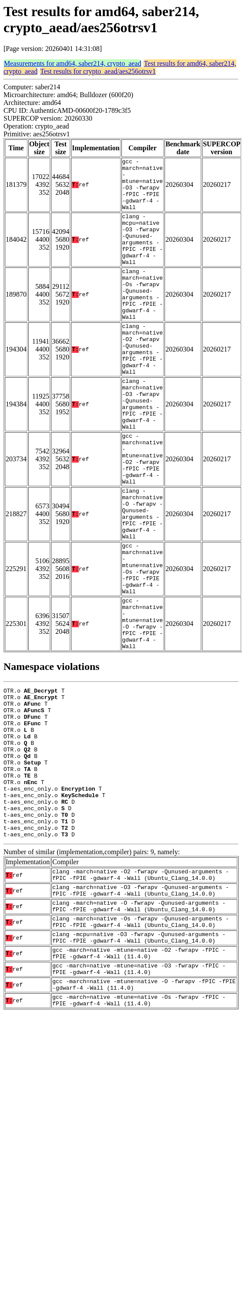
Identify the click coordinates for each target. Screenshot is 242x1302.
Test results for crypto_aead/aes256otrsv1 (98, 71)
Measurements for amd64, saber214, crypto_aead (72, 63)
